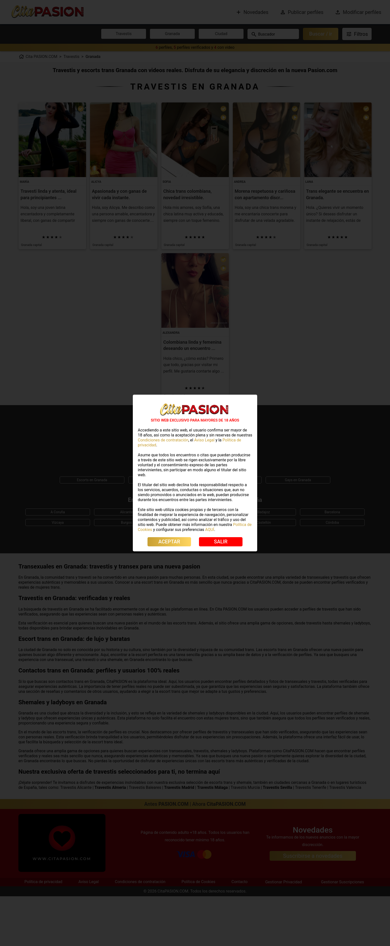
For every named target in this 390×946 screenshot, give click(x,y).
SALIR (220, 542)
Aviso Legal (204, 440)
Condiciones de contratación (163, 440)
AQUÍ (209, 529)
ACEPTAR (169, 542)
